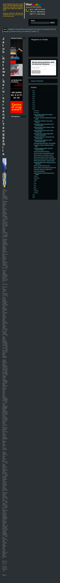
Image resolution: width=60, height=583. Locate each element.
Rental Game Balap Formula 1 (42, 151)
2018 (33, 96)
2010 (33, 197)
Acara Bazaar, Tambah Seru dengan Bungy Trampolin (43, 115)
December (37, 110)
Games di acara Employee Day (42, 165)
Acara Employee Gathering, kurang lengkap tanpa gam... (43, 140)
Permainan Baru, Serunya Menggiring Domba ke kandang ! (43, 134)
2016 (33, 101)
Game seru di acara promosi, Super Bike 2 (45, 158)
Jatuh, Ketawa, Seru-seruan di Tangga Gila (45, 167)
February (36, 191)
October (36, 176)
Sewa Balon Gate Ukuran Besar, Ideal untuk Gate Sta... (43, 124)
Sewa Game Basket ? (39, 171)
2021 (33, 90)
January (36, 192)
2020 (33, 92)
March (35, 189)
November (37, 112)
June (35, 183)
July (35, 181)
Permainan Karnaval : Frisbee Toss (43, 169)
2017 (33, 98)
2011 (33, 195)
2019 (33, 94)
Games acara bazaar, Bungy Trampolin (44, 157)
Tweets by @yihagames (37, 81)
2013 (33, 107)
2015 (33, 103)
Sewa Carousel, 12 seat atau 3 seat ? (43, 155)
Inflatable (4, 569)
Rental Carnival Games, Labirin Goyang (44, 160)
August (36, 180)
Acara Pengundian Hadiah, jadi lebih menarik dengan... (43, 149)
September (37, 178)
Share (4, 575)
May (35, 185)
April (35, 187)
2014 (33, 105)
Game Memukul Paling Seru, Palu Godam (44, 143)
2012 (33, 109)
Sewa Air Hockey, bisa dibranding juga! (44, 153)
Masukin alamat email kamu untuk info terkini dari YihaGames (43, 63)
